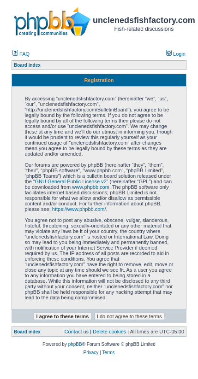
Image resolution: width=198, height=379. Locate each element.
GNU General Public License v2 (70, 181)
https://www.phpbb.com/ (79, 209)
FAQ (21, 54)
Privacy (90, 352)
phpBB (75, 344)
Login (176, 54)
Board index (27, 331)
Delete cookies (109, 331)
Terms (108, 352)
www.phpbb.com (90, 187)
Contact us (77, 331)
